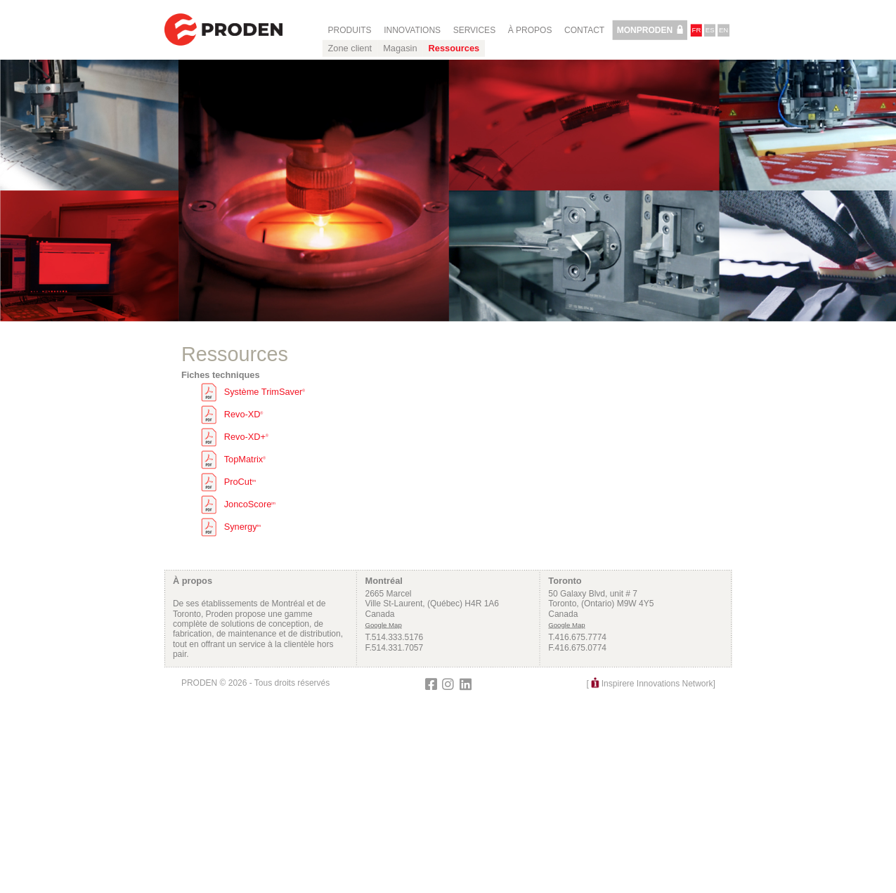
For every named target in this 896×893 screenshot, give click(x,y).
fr (696, 30)
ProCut (239, 482)
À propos (529, 30)
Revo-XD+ (245, 437)
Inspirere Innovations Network (657, 684)
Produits (349, 30)
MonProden (644, 30)
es (709, 30)
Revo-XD (243, 414)
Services (474, 30)
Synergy (242, 527)
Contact (584, 30)
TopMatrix (244, 459)
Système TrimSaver (263, 392)
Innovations (412, 30)
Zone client (349, 48)
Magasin (400, 48)
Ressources (453, 48)
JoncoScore (249, 504)
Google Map (383, 625)
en (723, 30)
